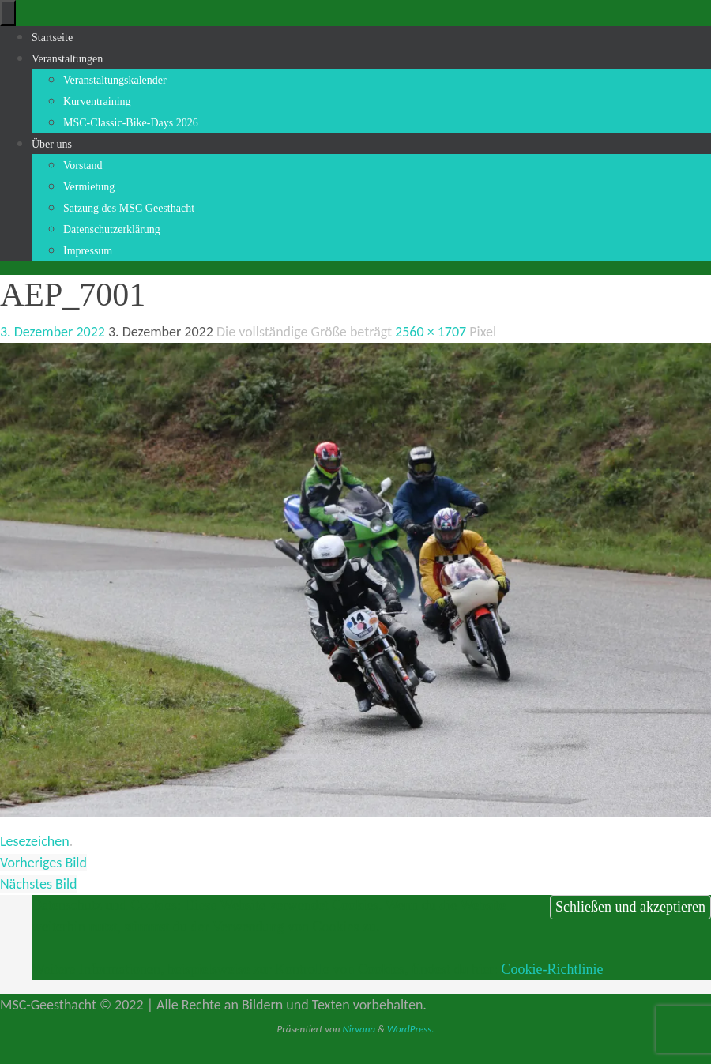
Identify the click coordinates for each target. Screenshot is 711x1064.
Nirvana (358, 1029)
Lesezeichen (35, 841)
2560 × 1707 (430, 331)
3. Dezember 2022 (52, 331)
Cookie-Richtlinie (552, 969)
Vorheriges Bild (43, 862)
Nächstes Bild (38, 884)
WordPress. (410, 1029)
